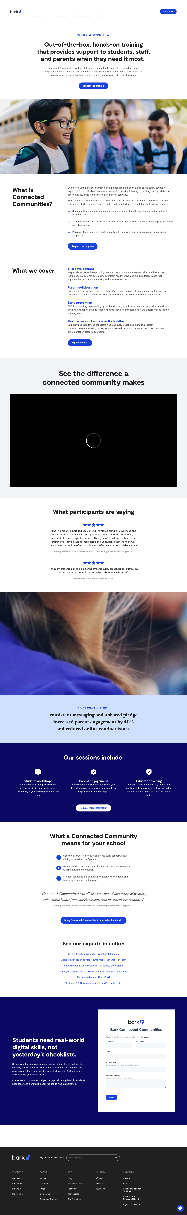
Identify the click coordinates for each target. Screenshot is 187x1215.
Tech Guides (73, 1179)
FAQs (42, 1174)
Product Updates (75, 1169)
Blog (70, 1164)
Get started (168, 4)
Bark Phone (17, 1169)
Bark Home (17, 1179)
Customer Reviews (48, 1185)
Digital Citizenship (131, 1190)
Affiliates (99, 1164)
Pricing (43, 1164)
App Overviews (74, 1185)
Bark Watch (17, 1164)
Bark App (16, 1174)
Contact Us (45, 1179)
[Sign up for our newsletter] (93, 1143)
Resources (73, 1174)
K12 (125, 1169)
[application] (180, 1208)
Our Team (44, 1169)
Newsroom (100, 1174)
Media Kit (99, 1169)
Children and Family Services (132, 1175)
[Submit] (116, 1143)
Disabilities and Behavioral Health (131, 1183)
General (126, 1164)
